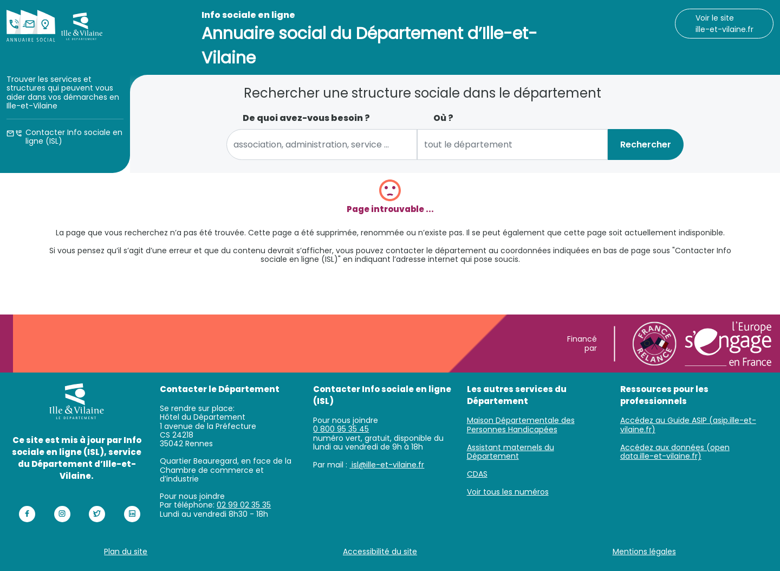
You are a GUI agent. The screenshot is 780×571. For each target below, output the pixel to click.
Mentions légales (644, 551)
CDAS (477, 474)
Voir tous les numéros (508, 491)
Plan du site (125, 551)
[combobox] (321, 144)
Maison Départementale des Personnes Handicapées (521, 425)
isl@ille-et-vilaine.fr (386, 464)
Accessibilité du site (380, 551)
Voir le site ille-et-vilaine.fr (724, 23)
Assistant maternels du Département (510, 452)
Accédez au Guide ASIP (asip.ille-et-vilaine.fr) (688, 425)
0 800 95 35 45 (341, 429)
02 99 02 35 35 (244, 504)
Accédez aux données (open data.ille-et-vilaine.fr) (675, 452)
